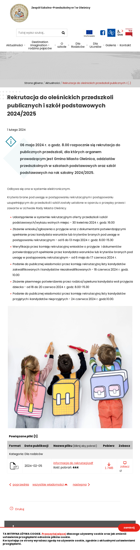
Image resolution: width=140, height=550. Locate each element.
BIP (129, 33)
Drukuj (19, 509)
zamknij (129, 527)
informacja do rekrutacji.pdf (73, 463)
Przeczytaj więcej (54, 534)
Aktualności (52, 83)
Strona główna (33, 83)
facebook (103, 33)
